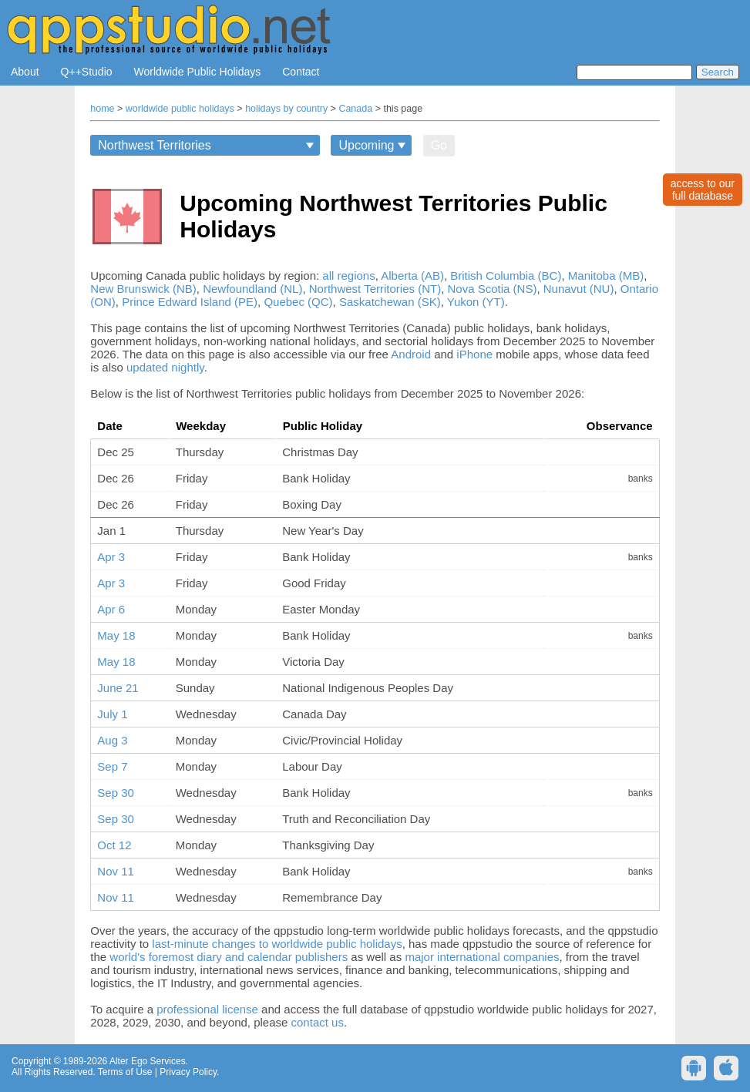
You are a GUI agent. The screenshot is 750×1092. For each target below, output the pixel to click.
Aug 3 (112, 740)
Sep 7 (112, 766)
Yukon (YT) (476, 301)
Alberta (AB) (412, 275)
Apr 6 (111, 609)
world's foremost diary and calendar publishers (228, 956)
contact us (317, 1022)
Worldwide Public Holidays (197, 72)
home (102, 108)
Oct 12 (114, 845)
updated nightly (165, 367)
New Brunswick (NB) (143, 288)
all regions (348, 275)
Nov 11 (115, 871)
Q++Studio (87, 72)
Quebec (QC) (298, 301)
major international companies (482, 956)
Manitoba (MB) (606, 275)
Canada (355, 108)
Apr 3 (111, 556)
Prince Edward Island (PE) (189, 301)
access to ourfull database (703, 189)
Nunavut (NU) (578, 288)
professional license (207, 1009)
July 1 (112, 714)
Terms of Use (125, 1072)
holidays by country (286, 108)
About (25, 72)
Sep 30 (115, 792)
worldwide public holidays (180, 108)
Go (439, 145)
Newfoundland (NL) (252, 288)
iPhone (474, 354)
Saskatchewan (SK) (390, 301)
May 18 (116, 635)
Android (411, 354)
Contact (300, 72)
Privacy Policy (188, 1072)
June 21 (117, 687)
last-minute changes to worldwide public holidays (277, 943)
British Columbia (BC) (505, 275)
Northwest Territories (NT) (375, 288)
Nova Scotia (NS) (492, 288)
